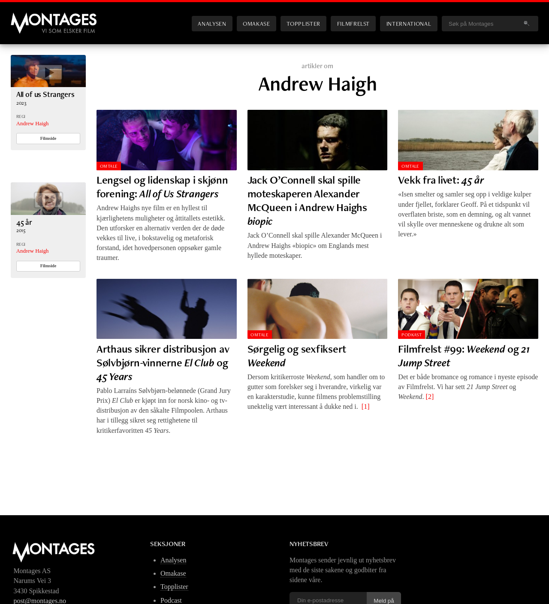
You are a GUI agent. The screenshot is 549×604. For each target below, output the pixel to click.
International (408, 23)
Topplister (303, 23)
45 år (24, 222)
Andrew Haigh (32, 124)
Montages (25, 16)
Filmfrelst (353, 23)
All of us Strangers (45, 94)
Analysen (212, 23)
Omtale (109, 166)
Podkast (411, 335)
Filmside (48, 138)
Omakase (256, 23)
